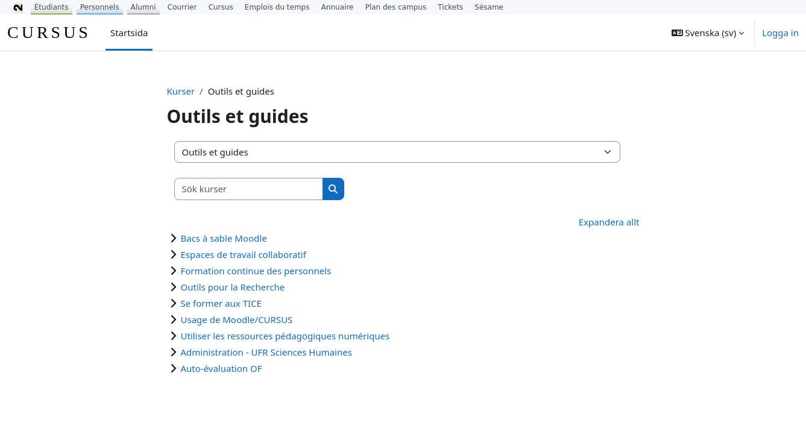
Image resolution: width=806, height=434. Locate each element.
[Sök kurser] (249, 189)
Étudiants (51, 7)
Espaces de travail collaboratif (243, 254)
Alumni (143, 7)
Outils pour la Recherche (233, 287)
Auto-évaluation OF (221, 368)
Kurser (181, 91)
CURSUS (49, 32)
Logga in (780, 33)
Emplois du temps (277, 7)
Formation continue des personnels (256, 271)
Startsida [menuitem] (129, 33)
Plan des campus (396, 7)
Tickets (450, 7)
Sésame (488, 7)
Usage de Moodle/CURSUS (237, 319)
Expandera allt (609, 222)
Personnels (99, 7)
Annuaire (337, 7)
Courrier (182, 7)
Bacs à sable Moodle (224, 238)
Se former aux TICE (221, 303)
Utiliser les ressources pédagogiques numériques (285, 336)
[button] (708, 32)
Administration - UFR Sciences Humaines (266, 352)
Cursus (221, 7)
